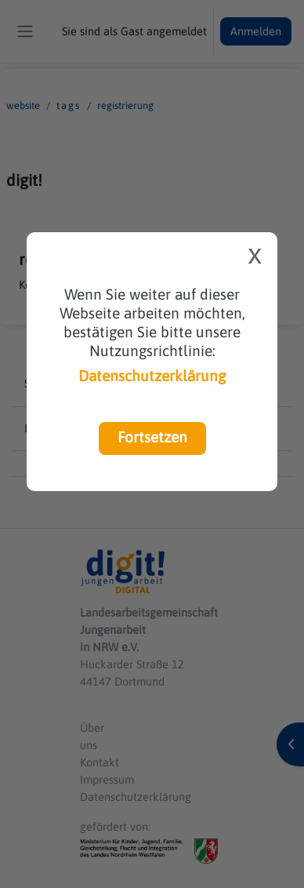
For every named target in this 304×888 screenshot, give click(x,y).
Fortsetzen (152, 437)
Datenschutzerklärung (152, 375)
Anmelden (255, 31)
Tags (68, 105)
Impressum (107, 779)
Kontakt (99, 762)
